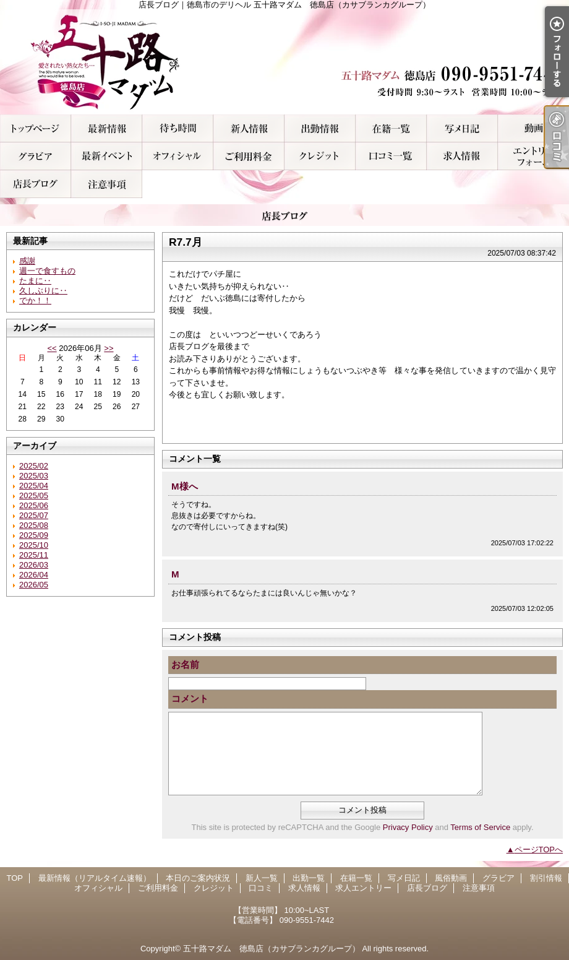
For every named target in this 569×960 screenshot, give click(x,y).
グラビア (35, 156)
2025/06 (33, 505)
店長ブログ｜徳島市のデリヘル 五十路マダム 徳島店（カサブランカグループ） (284, 62)
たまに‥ (35, 280)
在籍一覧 (391, 128)
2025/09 (33, 535)
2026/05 (33, 584)
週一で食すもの (47, 270)
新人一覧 (248, 128)
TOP (35, 128)
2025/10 (33, 545)
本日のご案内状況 (177, 128)
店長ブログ (35, 184)
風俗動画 (533, 128)
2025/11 (33, 555)
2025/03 (33, 475)
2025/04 (33, 485)
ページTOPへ (539, 849)
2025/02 (33, 465)
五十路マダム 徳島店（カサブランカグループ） (271, 948)
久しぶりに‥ (43, 290)
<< (51, 348)
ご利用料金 (248, 156)
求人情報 (462, 156)
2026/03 (33, 564)
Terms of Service (480, 827)
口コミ (391, 156)
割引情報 (106, 156)
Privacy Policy (408, 827)
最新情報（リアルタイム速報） (106, 128)
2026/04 (33, 574)
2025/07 (33, 515)
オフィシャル (177, 156)
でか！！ (35, 300)
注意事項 (106, 184)
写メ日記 (462, 128)
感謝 (27, 261)
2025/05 (33, 495)
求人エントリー (533, 156)
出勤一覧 (320, 128)
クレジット (320, 156)
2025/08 (33, 525)
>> (108, 348)
